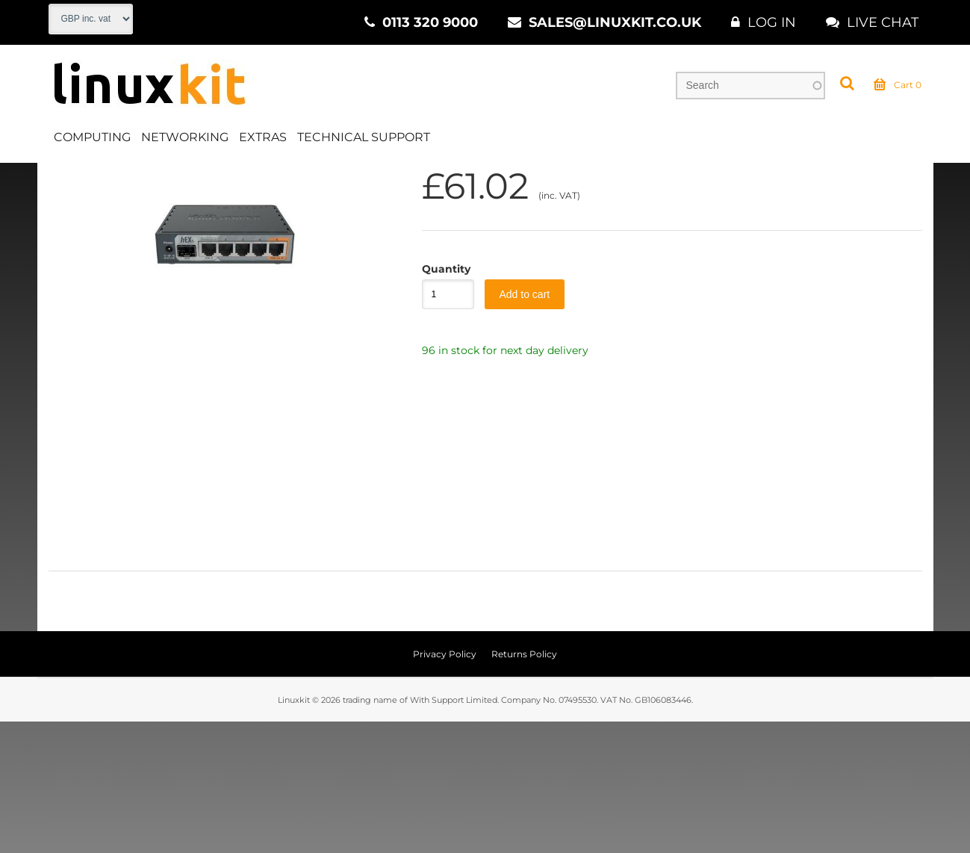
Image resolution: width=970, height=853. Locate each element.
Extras (263, 137)
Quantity (440, 399)
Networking (184, 137)
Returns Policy (524, 785)
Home (65, 178)
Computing (92, 137)
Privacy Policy (444, 785)
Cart (897, 85)
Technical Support (363, 137)
